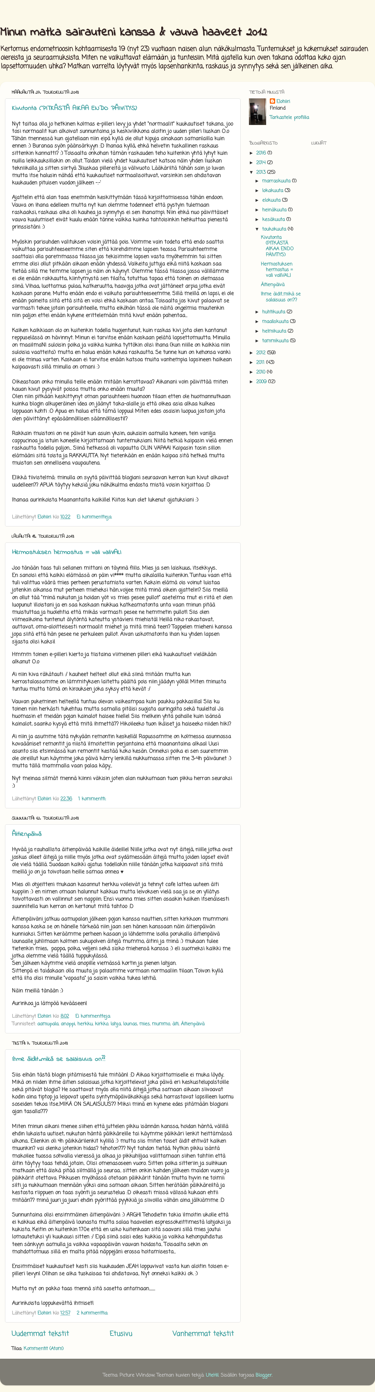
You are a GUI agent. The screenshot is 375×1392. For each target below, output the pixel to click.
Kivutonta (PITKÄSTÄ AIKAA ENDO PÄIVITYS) (74, 108)
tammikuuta (276, 341)
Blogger (264, 1375)
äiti (175, 1024)
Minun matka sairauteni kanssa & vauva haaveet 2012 (133, 33)
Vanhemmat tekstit (203, 1334)
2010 (261, 372)
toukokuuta (275, 229)
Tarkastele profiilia (289, 117)
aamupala (47, 1024)
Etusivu (121, 1334)
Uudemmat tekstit (40, 1334)
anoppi (68, 1024)
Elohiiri (283, 101)
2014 (261, 163)
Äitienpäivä (26, 834)
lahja (116, 1024)
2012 (261, 353)
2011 (261, 362)
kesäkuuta (274, 219)
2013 (261, 172)
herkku (85, 1024)
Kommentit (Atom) (44, 1348)
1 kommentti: (93, 799)
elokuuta (272, 200)
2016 (261, 153)
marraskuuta (277, 181)
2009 (262, 382)
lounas (130, 1024)
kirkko (101, 1024)
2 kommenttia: (93, 1313)
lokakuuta (273, 190)
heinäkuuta (275, 210)
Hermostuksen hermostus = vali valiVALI (66, 552)
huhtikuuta (274, 312)
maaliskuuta (276, 321)
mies (144, 1024)
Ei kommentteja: (95, 517)
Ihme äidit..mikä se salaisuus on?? (58, 1059)
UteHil (212, 1375)
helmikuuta (275, 331)
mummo (161, 1024)
